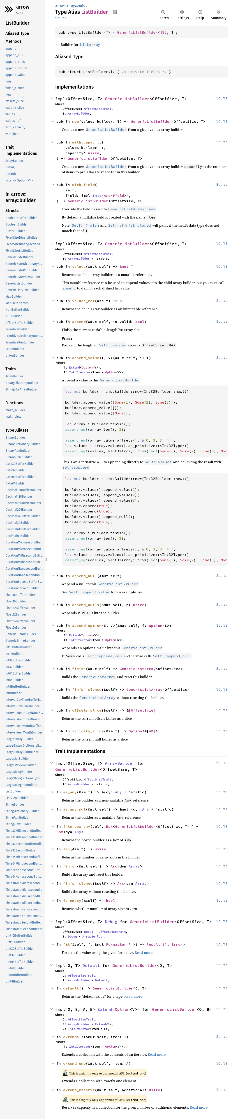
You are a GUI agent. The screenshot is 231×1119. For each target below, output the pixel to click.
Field (118, 195)
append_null (84, 576)
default (71, 988)
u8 (151, 731)
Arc (107, 195)
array (70, 5)
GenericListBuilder (137, 32)
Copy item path (115, 12)
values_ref (83, 301)
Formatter (116, 944)
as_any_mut (74, 809)
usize (93, 153)
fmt (66, 944)
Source (61, 18)
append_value (85, 357)
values (79, 266)
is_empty (72, 900)
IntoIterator (80, 372)
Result (153, 944)
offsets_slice (87, 710)
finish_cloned (87, 689)
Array (134, 866)
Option (87, 367)
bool (139, 321)
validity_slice (88, 731)
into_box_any (76, 826)
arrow (22, 7)
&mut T (126, 266)
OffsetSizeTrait (97, 109)
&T (122, 301)
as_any (70, 792)
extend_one (74, 1063)
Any (118, 792)
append (79, 321)
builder (83, 5)
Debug (111, 921)
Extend (74, 367)
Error (177, 944)
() (164, 944)
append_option (87, 625)
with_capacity (87, 142)
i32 (163, 32)
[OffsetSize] (142, 710)
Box (109, 826)
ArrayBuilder (79, 113)
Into (97, 195)
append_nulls (85, 604)
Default (91, 965)
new (75, 121)
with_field (83, 184)
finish (79, 668)
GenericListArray (138, 668)
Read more (143, 952)
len (66, 849)
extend (70, 1036)
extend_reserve (79, 1090)
